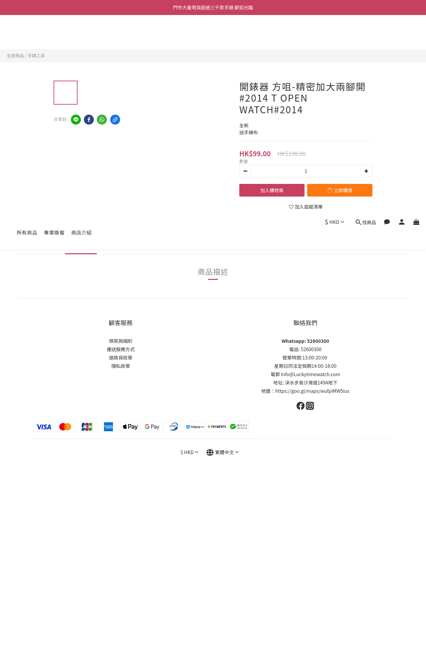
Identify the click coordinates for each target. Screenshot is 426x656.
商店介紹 (81, 32)
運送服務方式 (121, 349)
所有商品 (27, 32)
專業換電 (54, 32)
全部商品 (15, 55)
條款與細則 (120, 340)
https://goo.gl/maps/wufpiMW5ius (312, 390)
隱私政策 (120, 365)
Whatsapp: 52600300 (305, 340)
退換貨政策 (120, 357)
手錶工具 (36, 55)
